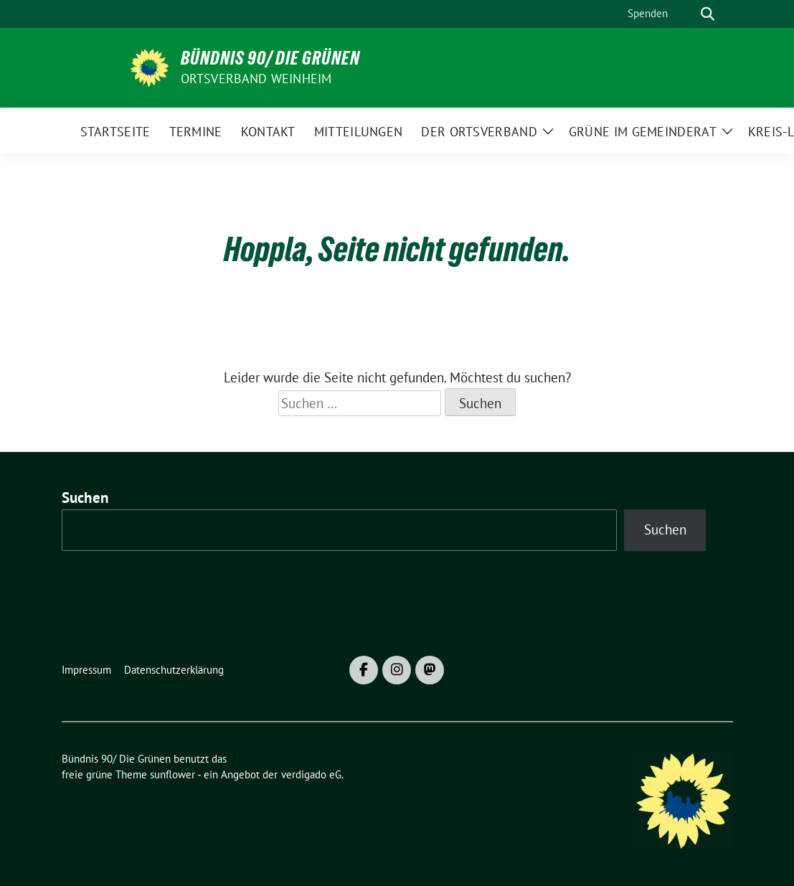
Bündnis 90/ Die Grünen (270, 58)
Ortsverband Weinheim (256, 78)
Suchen (85, 497)
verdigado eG (311, 774)
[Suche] (687, 14)
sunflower (172, 774)
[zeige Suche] (708, 14)
